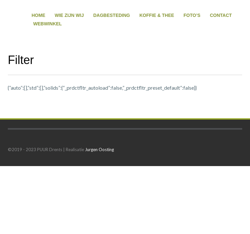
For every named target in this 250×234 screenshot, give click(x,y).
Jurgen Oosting (99, 149)
